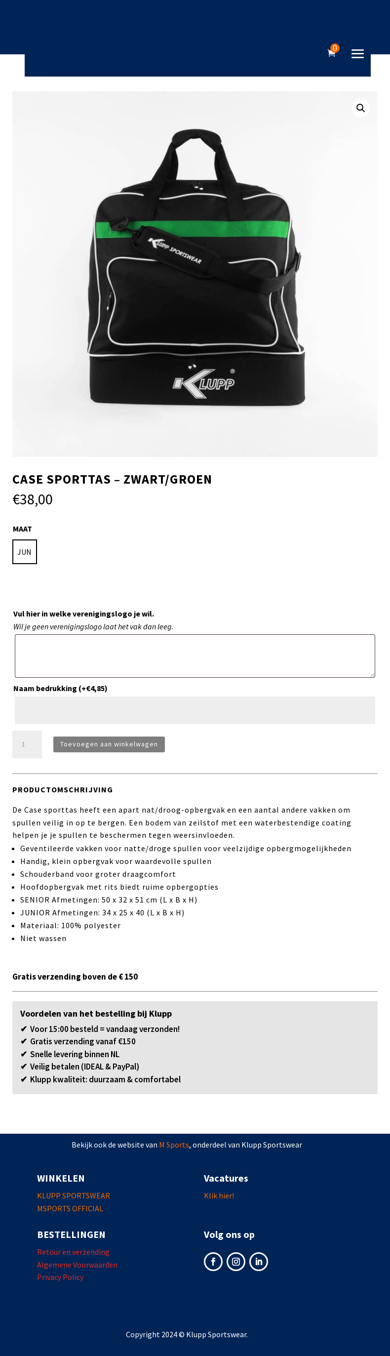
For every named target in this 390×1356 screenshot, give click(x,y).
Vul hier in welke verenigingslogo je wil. (83, 613)
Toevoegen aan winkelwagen (109, 744)
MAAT (22, 529)
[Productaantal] (27, 744)
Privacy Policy (60, 1277)
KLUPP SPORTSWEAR (73, 1195)
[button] (361, 108)
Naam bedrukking (60, 688)
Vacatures (226, 1178)
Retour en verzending (73, 1252)
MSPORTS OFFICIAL (70, 1208)
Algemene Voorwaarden (77, 1265)
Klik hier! (219, 1195)
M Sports (174, 1145)
